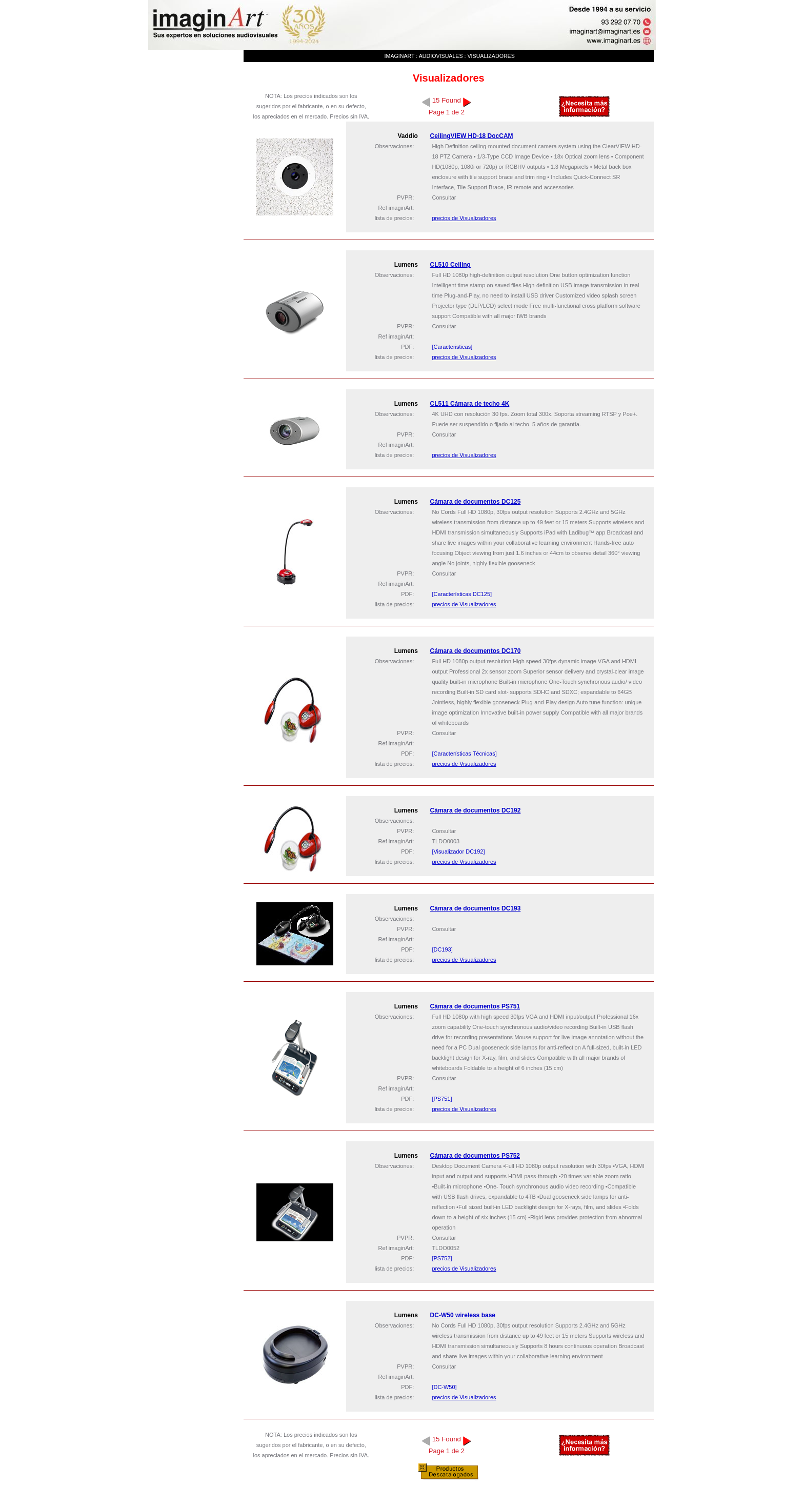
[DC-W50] (444, 1387)
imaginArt (400, 56)
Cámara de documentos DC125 (475, 501)
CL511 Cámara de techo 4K (470, 403)
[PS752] (442, 1258)
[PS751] (442, 1099)
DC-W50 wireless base (462, 1315)
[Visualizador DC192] (458, 851)
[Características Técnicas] (464, 753)
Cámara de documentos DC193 (475, 908)
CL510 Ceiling (450, 264)
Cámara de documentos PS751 (475, 1006)
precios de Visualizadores (464, 218)
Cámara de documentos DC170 (475, 651)
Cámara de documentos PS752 (475, 1155)
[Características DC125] (462, 594)
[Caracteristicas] (452, 347)
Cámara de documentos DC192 (475, 810)
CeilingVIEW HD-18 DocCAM (471, 136)
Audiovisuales (441, 56)
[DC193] (442, 949)
